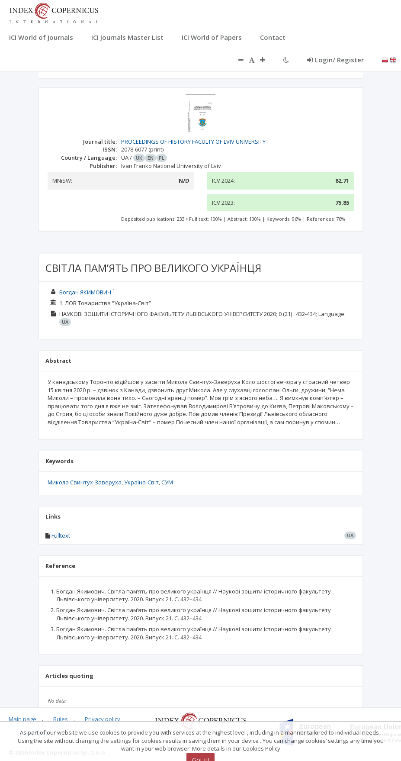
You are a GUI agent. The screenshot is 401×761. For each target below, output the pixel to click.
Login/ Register (335, 59)
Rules (60, 719)
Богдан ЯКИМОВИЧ (85, 292)
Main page (22, 719)
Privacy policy (102, 719)
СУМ (167, 482)
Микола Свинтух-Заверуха (85, 482)
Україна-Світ (141, 482)
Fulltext (60, 535)
